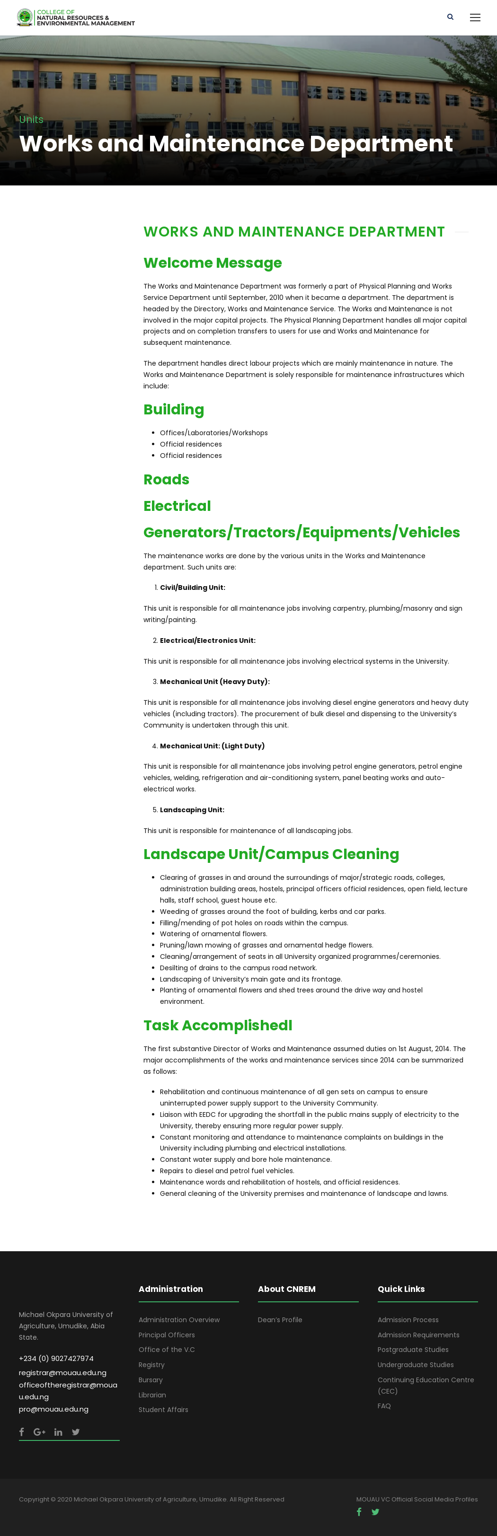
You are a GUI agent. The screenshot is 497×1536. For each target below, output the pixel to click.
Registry (152, 1364)
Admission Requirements (419, 1335)
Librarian (152, 1395)
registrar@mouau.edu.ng (62, 1373)
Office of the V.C (167, 1349)
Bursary (151, 1380)
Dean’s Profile (280, 1320)
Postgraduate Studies (413, 1349)
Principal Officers (167, 1335)
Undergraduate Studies (416, 1364)
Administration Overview (179, 1320)
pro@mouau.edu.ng (54, 1409)
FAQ (384, 1406)
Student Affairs (163, 1409)
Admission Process (408, 1320)
